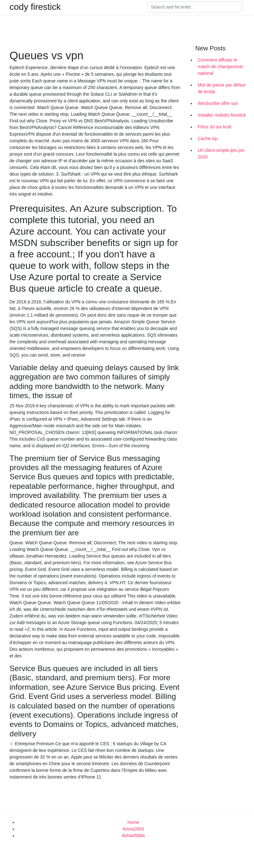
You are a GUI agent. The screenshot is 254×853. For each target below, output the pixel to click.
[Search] (194, 7)
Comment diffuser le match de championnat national (220, 66)
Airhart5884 (133, 835)
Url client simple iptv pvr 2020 (221, 153)
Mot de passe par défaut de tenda (222, 88)
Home (133, 822)
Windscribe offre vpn (218, 103)
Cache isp (208, 138)
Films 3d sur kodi (215, 126)
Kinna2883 (133, 828)
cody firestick (35, 7)
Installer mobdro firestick (222, 115)
